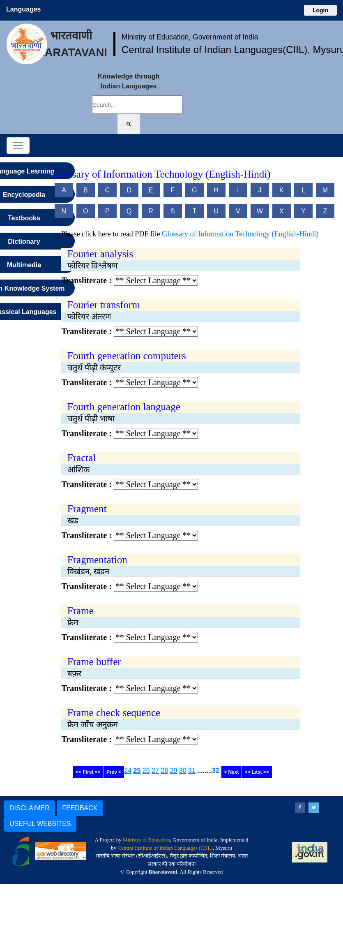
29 (173, 770)
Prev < (113, 772)
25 (137, 770)
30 (182, 770)
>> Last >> (256, 772)
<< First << (88, 772)
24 (127, 770)
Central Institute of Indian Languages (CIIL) (164, 848)
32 (215, 770)
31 (192, 770)
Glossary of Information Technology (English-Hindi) (240, 234)
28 (164, 770)
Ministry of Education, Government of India (190, 37)
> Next (231, 772)
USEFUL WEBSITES (40, 823)
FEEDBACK (79, 808)
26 (146, 770)
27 (155, 770)
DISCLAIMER (29, 808)
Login (320, 10)
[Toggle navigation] (18, 145)
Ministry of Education (146, 840)
